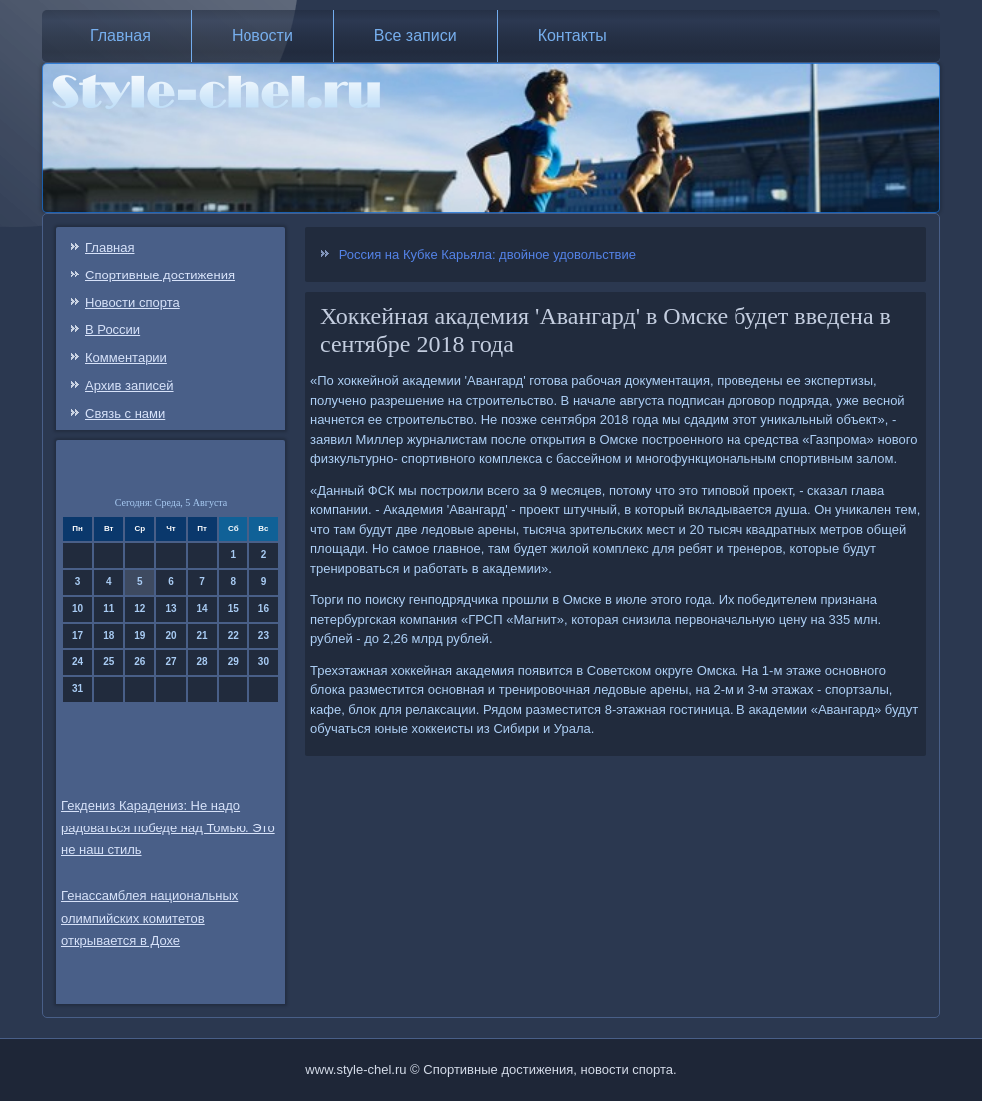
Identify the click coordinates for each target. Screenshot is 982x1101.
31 (77, 688)
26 (139, 661)
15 (233, 608)
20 (170, 635)
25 (108, 661)
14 (202, 608)
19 (139, 635)
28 (202, 661)
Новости (262, 35)
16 (263, 608)
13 (170, 608)
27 (170, 661)
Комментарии (126, 357)
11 (108, 608)
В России (112, 329)
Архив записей (129, 385)
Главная (120, 35)
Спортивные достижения (160, 275)
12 (139, 608)
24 (77, 661)
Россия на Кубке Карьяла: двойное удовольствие (487, 254)
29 (233, 661)
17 (77, 635)
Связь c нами (125, 413)
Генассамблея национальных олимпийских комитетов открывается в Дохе (149, 918)
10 (77, 608)
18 (108, 635)
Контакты (572, 35)
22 (233, 635)
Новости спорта (132, 302)
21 (202, 635)
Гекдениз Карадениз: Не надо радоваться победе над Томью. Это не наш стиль (168, 828)
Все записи (415, 35)
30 (263, 661)
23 (263, 635)
